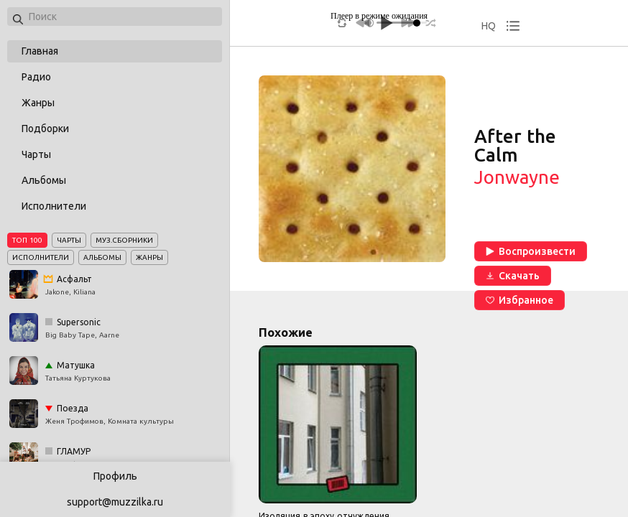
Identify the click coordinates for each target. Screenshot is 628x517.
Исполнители (54, 206)
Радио (36, 77)
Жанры (38, 102)
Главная (40, 51)
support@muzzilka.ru (115, 502)
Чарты (36, 154)
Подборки (45, 128)
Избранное (519, 300)
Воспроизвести (531, 251)
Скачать (513, 275)
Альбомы (44, 180)
